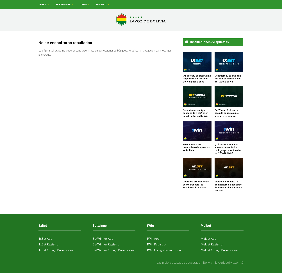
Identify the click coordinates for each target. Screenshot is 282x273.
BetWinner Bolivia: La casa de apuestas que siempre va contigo (227, 113)
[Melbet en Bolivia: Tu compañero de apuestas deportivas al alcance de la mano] (229, 168)
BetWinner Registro (106, 244)
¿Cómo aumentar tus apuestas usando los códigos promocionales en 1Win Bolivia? (228, 149)
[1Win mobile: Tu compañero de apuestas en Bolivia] (197, 131)
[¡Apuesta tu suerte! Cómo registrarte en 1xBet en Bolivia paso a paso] (197, 62)
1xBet (42, 4)
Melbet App (208, 239)
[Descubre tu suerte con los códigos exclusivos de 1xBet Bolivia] (229, 62)
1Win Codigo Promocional (164, 250)
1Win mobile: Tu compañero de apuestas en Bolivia (196, 147)
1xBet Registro (48, 244)
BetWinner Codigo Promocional (114, 250)
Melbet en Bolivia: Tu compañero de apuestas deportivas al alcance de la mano (228, 186)
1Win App (153, 239)
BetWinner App (103, 239)
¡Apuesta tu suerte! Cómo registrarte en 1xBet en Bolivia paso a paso (197, 78)
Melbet (101, 4)
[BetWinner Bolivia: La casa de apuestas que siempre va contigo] (229, 96)
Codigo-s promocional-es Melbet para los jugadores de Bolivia (196, 184)
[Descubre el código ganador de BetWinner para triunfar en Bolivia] (197, 96)
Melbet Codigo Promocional (219, 250)
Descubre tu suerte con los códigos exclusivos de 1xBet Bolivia (228, 78)
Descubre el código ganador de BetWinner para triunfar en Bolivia (195, 113)
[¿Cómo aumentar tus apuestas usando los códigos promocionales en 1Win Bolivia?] (229, 131)
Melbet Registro (211, 244)
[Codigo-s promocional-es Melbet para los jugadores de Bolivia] (197, 168)
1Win (83, 4)
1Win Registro (156, 244)
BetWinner (63, 4)
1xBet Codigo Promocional (56, 250)
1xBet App (45, 239)
